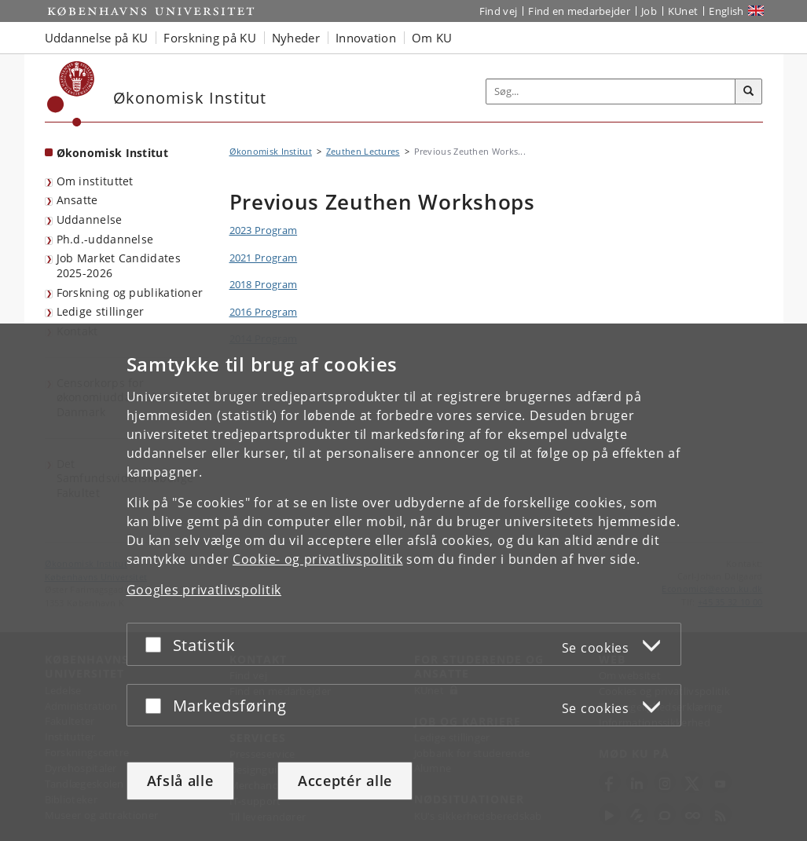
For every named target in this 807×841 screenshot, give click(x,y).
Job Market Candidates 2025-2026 (119, 265)
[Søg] (749, 92)
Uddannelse (90, 219)
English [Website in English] (726, 11)
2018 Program (263, 284)
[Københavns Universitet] (71, 93)
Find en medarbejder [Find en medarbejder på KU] (579, 11)
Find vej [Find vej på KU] (498, 11)
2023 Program (263, 230)
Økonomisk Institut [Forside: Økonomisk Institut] (112, 152)
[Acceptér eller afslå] (157, 644)
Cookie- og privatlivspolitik (318, 559)
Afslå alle (180, 780)
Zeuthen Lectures (363, 151)
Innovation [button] (366, 38)
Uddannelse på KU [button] (97, 38)
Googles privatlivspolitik (204, 589)
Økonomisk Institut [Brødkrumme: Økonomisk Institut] (270, 151)
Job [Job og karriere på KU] (649, 11)
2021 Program (263, 257)
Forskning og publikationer (130, 292)
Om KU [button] (432, 38)
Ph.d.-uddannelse (105, 239)
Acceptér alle (345, 780)
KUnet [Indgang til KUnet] (683, 11)
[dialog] (403, 582)
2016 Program (263, 312)
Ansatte (77, 199)
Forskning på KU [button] (209, 38)
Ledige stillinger (101, 311)
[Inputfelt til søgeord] (611, 91)
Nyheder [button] (296, 38)
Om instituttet (95, 181)
